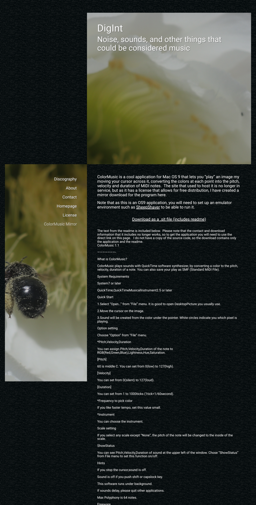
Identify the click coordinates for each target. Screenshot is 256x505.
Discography (65, 179)
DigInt (110, 28)
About (71, 188)
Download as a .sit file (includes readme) (169, 219)
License (70, 215)
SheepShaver (148, 207)
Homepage (67, 206)
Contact (69, 197)
